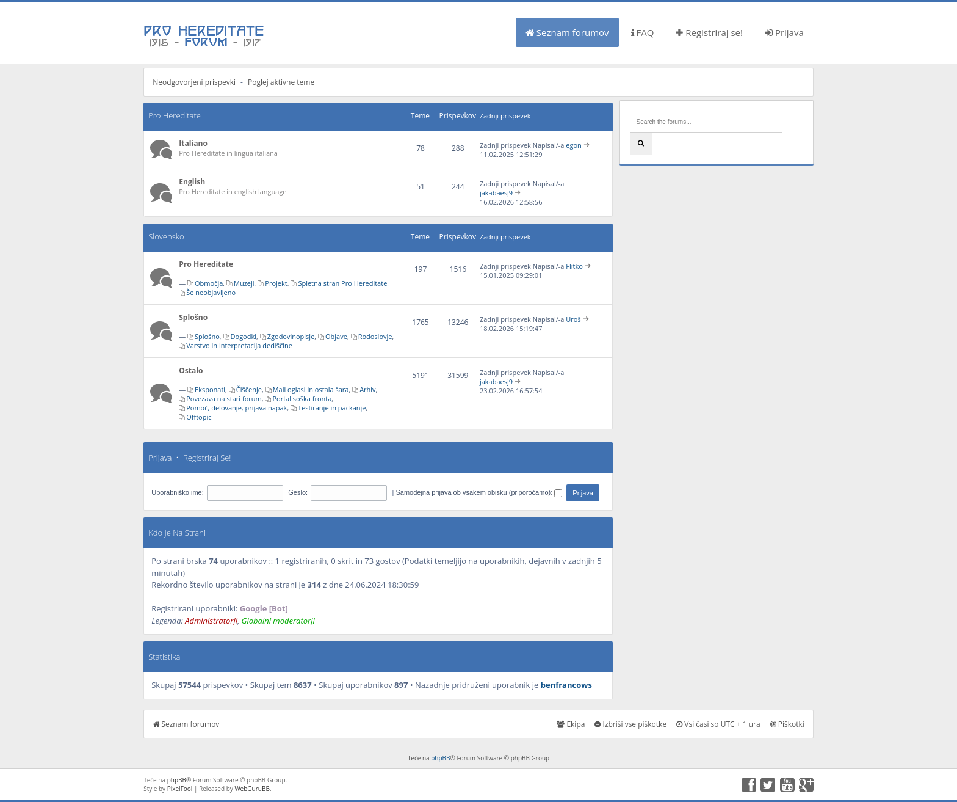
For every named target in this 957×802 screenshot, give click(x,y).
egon (574, 145)
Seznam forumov (567, 32)
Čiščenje (249, 389)
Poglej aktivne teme (281, 82)
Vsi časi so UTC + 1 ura (718, 724)
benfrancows (566, 684)
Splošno (193, 317)
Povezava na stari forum (224, 398)
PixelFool (180, 788)
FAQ (642, 32)
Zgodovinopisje (291, 336)
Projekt (276, 283)
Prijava (784, 32)
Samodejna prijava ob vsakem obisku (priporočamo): (478, 492)
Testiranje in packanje (332, 407)
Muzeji (244, 283)
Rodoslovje (375, 336)
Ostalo (191, 370)
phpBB (440, 758)
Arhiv (367, 389)
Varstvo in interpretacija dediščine (239, 345)
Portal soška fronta (301, 398)
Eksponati (210, 389)
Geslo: (298, 492)
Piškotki (787, 724)
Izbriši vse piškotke (630, 724)
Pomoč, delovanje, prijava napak (236, 407)
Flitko (574, 266)
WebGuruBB (252, 788)
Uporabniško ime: (177, 492)
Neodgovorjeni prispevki (194, 82)
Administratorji (211, 620)
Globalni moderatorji (278, 620)
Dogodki (243, 336)
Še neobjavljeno (211, 292)
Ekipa (571, 724)
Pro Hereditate (174, 115)
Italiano (193, 143)
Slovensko (166, 236)
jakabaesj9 (496, 192)
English (192, 182)
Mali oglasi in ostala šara (311, 389)
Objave (336, 336)
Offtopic (198, 416)
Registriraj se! (709, 32)
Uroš (573, 319)
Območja (209, 283)
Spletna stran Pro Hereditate (342, 283)
